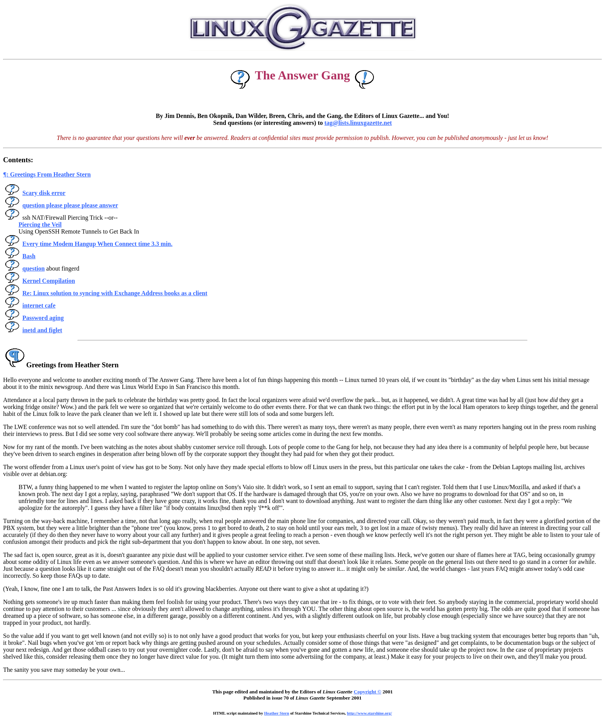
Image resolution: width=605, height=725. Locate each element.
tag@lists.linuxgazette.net (358, 122)
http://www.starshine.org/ (369, 713)
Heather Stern (276, 713)
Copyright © (367, 692)
